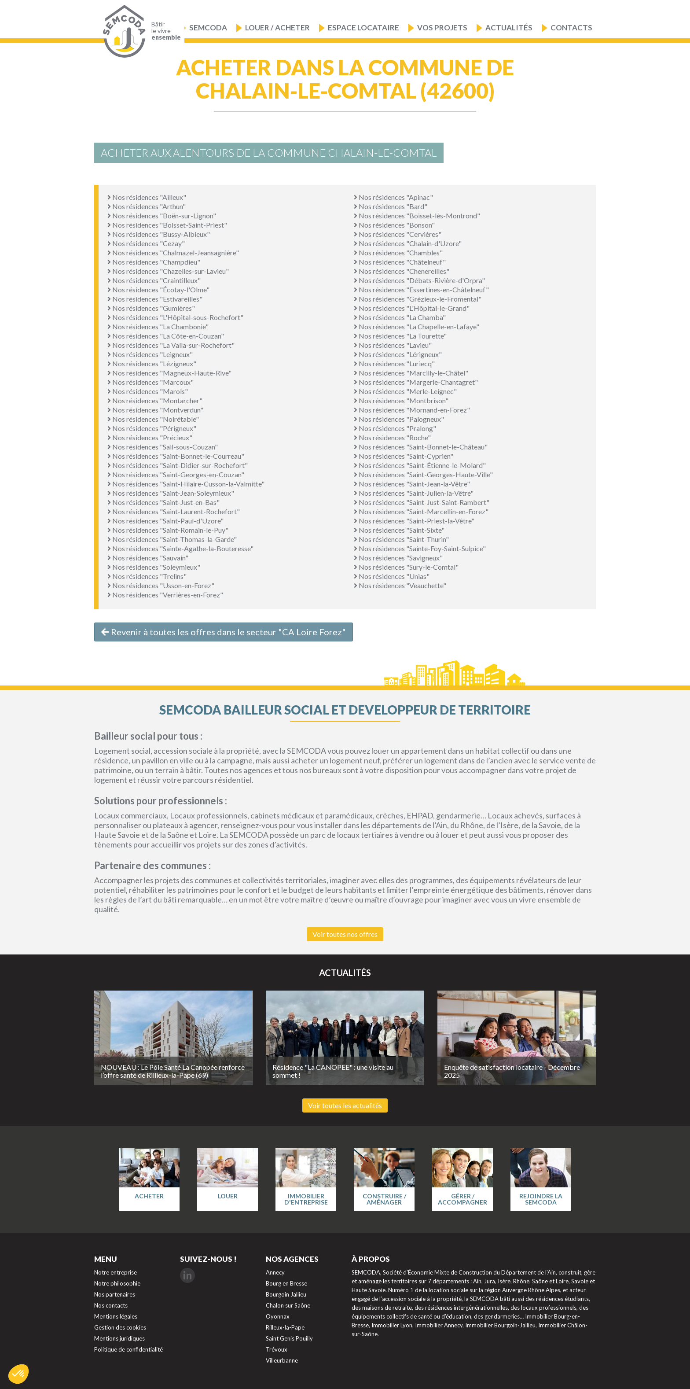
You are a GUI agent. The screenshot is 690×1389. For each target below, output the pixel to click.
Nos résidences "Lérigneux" (398, 354)
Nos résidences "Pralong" (395, 428)
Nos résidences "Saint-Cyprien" (403, 456)
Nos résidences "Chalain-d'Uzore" (408, 243)
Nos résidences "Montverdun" (155, 409)
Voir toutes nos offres (345, 934)
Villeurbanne (282, 1360)
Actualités (508, 27)
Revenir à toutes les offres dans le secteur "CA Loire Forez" (223, 631)
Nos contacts (111, 1305)
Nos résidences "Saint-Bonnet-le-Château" (421, 446)
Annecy (275, 1272)
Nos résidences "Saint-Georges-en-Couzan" (175, 474)
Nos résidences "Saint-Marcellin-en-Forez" (421, 511)
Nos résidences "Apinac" (393, 197)
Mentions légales (115, 1316)
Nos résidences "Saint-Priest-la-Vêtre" (414, 520)
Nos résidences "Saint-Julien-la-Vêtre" (413, 493)
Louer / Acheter (277, 27)
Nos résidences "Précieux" (149, 437)
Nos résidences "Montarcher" (154, 400)
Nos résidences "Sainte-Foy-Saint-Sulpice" (420, 548)
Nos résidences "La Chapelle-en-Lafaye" (416, 326)
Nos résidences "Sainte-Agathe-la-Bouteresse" (180, 548)
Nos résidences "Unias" (391, 576)
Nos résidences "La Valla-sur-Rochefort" (171, 345)
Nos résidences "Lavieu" (393, 345)
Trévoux (276, 1349)
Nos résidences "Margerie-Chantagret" (416, 382)
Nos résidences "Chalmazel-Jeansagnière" (173, 252)
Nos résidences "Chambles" (398, 252)
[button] (18, 1374)
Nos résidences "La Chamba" (400, 317)
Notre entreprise (115, 1272)
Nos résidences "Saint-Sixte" (399, 530)
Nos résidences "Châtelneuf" (400, 262)
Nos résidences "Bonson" (394, 225)
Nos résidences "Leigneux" (150, 354)
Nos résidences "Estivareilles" (154, 299)
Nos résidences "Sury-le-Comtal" (406, 567)
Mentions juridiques (119, 1338)
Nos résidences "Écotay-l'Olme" (158, 289)
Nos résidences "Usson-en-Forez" (160, 585)
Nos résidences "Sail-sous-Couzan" (162, 446)
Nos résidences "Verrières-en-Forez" (165, 594)
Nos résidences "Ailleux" (146, 197)
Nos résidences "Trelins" (147, 576)
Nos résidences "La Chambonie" (158, 326)
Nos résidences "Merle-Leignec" (405, 391)
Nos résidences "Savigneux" (398, 557)
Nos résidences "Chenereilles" (401, 271)
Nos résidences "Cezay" (146, 243)
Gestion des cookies (120, 1327)
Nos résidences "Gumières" (151, 308)
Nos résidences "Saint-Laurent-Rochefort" (173, 511)
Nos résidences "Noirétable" (153, 419)
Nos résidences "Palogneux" (399, 419)
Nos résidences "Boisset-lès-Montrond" (417, 215)
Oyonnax (278, 1316)
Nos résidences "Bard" (390, 206)
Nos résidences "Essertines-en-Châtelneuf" (421, 289)
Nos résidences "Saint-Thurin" (401, 539)
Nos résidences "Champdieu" (153, 262)
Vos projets (442, 27)
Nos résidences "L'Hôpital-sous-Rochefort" (175, 317)
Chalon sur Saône (288, 1305)
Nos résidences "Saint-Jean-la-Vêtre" (412, 483)
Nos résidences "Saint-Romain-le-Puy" (167, 530)
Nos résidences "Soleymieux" (153, 567)
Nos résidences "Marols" (147, 391)
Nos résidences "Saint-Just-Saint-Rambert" (421, 502)
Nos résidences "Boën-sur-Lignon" (161, 215)
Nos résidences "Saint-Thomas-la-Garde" (172, 539)
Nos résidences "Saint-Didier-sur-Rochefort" (177, 465)
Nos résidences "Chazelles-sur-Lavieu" (168, 271)
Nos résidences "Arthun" (146, 206)
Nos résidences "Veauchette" (400, 585)
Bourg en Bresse (286, 1283)
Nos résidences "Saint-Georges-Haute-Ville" (423, 474)
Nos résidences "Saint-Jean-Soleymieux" (170, 493)
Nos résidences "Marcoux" (150, 382)
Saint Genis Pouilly (289, 1338)
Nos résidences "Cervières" (397, 234)
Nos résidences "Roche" (392, 437)
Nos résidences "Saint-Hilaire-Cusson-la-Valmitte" (185, 483)
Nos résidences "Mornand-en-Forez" (412, 409)
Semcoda (208, 27)
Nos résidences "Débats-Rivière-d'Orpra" (419, 280)
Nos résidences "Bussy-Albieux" (158, 234)
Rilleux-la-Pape (285, 1327)
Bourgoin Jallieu (286, 1294)
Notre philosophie (117, 1283)
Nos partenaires (114, 1294)
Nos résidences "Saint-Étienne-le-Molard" (420, 465)
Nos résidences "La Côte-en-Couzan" (165, 336)
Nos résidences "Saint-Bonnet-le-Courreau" (175, 456)
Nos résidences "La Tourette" (400, 336)
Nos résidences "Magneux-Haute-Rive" (169, 372)
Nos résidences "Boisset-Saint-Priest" (167, 225)
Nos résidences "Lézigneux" (151, 363)
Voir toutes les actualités (345, 1105)
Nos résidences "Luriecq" (394, 363)
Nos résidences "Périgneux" (151, 428)
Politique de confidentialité (128, 1349)
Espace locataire (363, 27)
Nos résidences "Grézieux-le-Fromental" (417, 299)
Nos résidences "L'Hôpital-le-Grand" (412, 308)
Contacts (571, 27)
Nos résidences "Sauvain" (147, 557)
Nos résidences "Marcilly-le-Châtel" (411, 372)
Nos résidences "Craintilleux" (154, 280)
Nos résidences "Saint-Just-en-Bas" (163, 502)
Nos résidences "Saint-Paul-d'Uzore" (165, 520)
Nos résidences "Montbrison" (401, 400)
